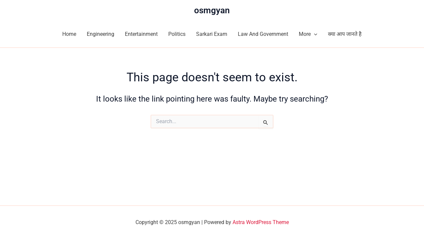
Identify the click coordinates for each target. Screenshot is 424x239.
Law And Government (263, 34)
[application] (314, 34)
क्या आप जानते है (345, 34)
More (308, 34)
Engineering (100, 34)
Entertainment (141, 34)
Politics (177, 34)
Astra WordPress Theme (261, 222)
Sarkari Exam (211, 34)
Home (69, 34)
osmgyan (212, 10)
